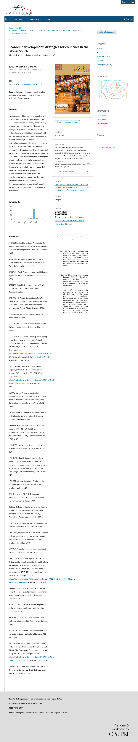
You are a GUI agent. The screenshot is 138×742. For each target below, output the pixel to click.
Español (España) (104, 52)
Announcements (34, 19)
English (100, 48)
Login (132, 2)
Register (125, 2)
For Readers (101, 115)
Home (11, 28)
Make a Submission (107, 32)
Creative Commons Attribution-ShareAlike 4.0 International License (69, 220)
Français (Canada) (104, 56)
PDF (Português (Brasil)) (68, 122)
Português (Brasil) (104, 64)
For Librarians (102, 124)
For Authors (101, 120)
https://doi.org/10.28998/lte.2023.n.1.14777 (27, 84)
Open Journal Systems (106, 147)
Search (128, 19)
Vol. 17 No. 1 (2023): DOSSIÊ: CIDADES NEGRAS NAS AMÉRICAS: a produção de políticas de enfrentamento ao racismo (45, 32)
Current (7, 19)
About (48, 19)
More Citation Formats (66, 172)
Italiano (100, 60)
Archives (19, 19)
